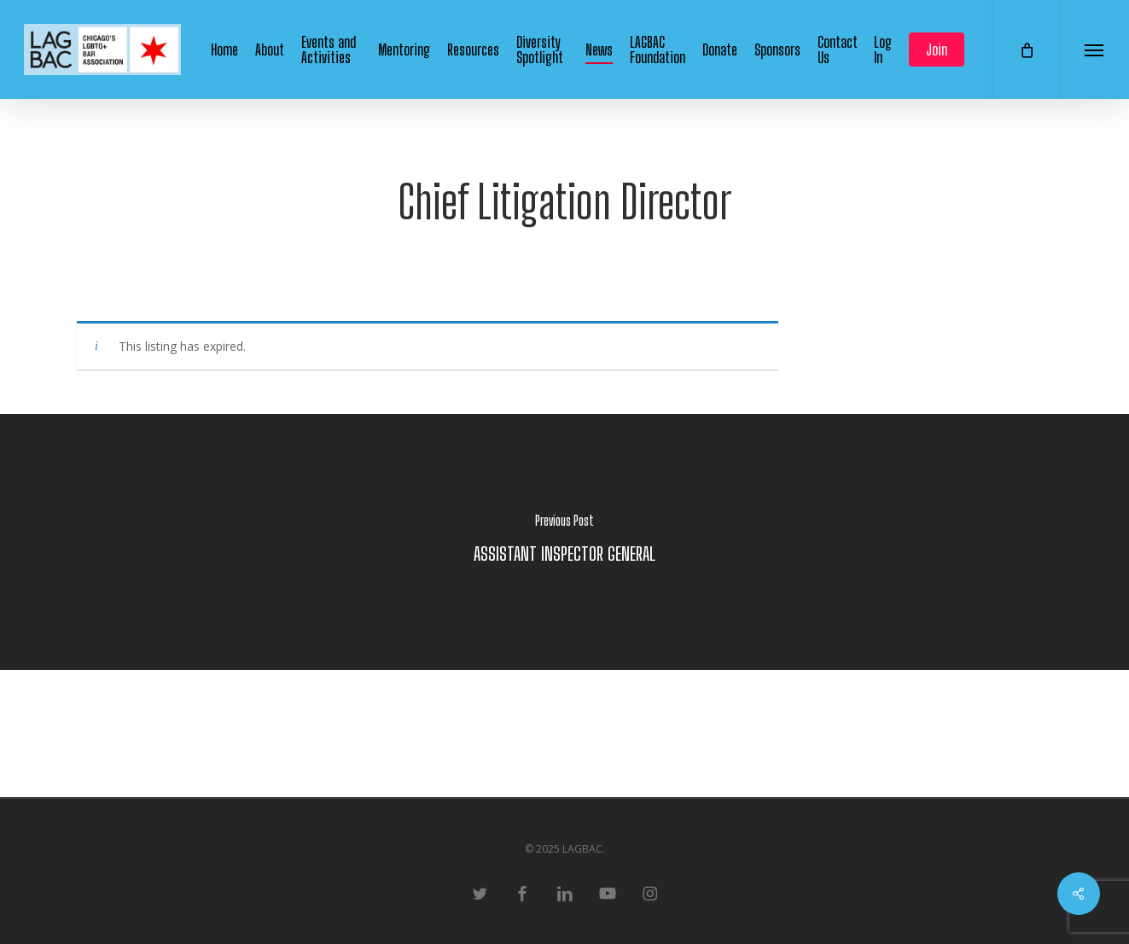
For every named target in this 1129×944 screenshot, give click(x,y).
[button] (1094, 49)
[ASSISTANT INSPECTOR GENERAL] (564, 542)
